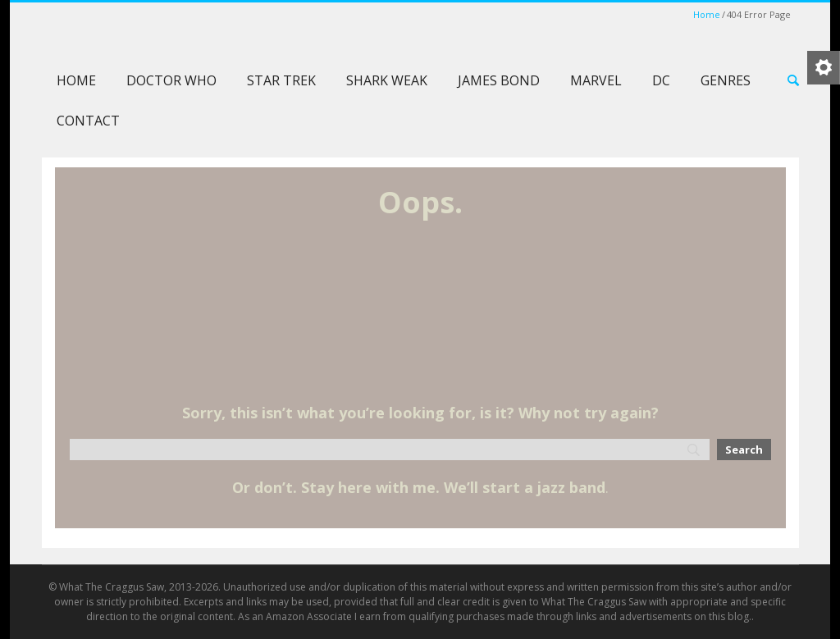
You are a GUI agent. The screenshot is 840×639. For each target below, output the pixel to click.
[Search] (390, 449)
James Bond (499, 80)
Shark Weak (386, 80)
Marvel (596, 80)
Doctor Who (171, 80)
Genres (726, 80)
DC (661, 80)
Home (706, 14)
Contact (88, 121)
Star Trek (281, 80)
